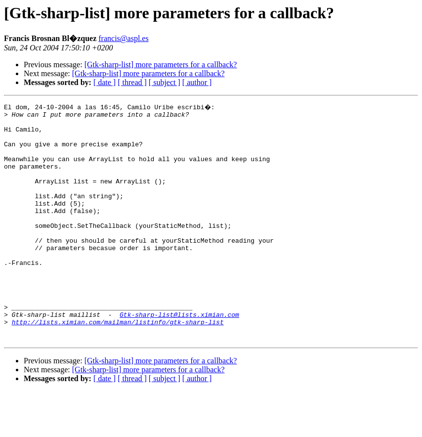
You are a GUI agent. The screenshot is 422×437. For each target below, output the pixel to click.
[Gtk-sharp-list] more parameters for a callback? (160, 64)
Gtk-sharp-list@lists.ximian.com (179, 355)
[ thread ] (132, 82)
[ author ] (197, 82)
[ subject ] (164, 82)
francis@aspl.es (123, 38)
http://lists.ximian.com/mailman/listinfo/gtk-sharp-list (118, 364)
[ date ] (104, 82)
